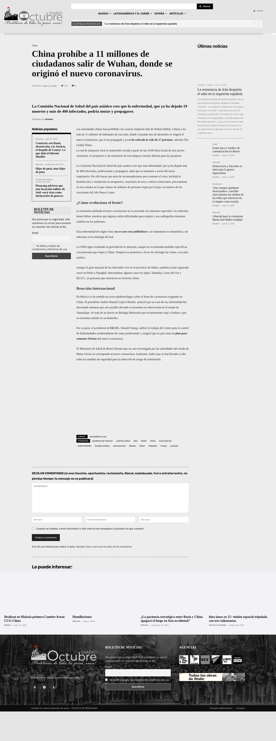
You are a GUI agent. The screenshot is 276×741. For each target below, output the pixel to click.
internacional (119, 445)
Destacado (217, 184)
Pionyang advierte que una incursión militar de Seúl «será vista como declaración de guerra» (50, 190)
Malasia (7, 625)
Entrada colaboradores (221, 708)
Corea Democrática (44, 180)
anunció (141, 302)
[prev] (255, 24)
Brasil (144, 440)
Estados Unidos (102, 445)
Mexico (132, 445)
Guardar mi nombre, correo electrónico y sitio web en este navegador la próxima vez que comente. (90, 528)
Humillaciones (82, 617)
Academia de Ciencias (102, 440)
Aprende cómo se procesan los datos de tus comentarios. (104, 546)
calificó (143, 327)
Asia (136, 440)
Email (35, 232)
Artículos (39, 139)
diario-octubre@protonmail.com (65, 677)
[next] (261, 24)
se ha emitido (97, 296)
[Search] (205, 6)
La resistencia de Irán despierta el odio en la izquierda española (141, 23)
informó (118, 348)
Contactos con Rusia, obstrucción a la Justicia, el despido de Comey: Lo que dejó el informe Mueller (51, 150)
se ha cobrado (137, 139)
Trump (163, 445)
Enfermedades (85, 445)
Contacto (240, 708)
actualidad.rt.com (98, 436)
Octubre (49, 119)
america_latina (123, 440)
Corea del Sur (165, 440)
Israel (214, 144)
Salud (142, 445)
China (34, 45)
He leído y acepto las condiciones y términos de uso (49, 247)
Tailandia (152, 445)
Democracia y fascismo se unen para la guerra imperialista (227, 169)
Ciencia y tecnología (217, 625)
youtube (174, 445)
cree (134, 165)
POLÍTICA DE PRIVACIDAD (84, 708)
